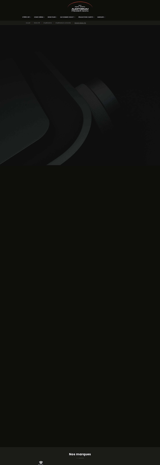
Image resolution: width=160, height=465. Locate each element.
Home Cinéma (38, 17)
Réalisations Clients (85, 17)
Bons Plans (52, 17)
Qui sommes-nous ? (67, 17)
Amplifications (47, 23)
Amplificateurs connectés (63, 23)
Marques (100, 17)
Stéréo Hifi (26, 17)
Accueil (28, 23)
